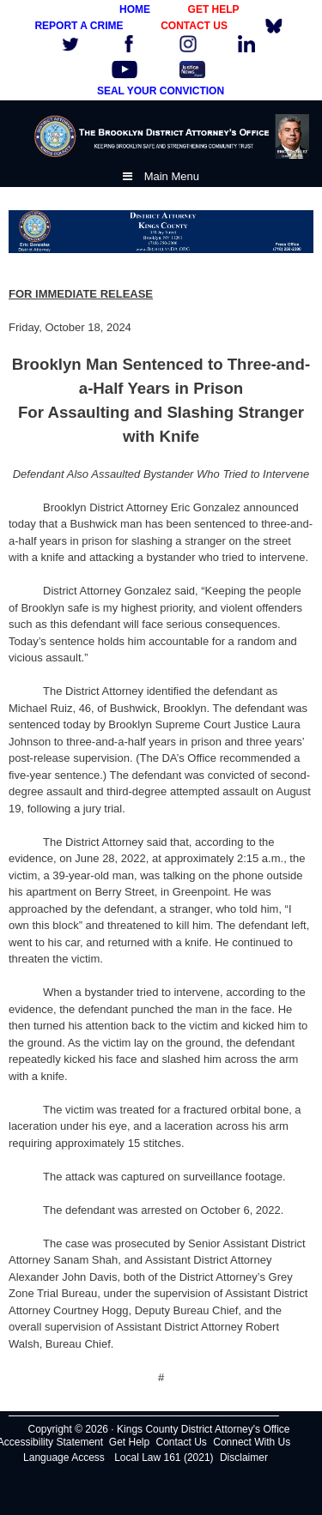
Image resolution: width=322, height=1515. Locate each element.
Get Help (129, 1442)
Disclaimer (244, 1458)
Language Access (64, 1458)
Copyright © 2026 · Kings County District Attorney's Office (158, 1429)
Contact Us (181, 1442)
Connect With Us (251, 1442)
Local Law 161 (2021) (163, 1458)
